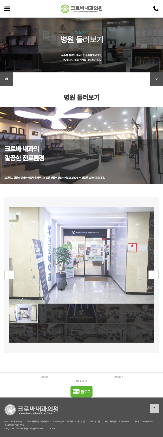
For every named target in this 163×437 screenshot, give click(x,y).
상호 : (6, 421)
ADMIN (52, 428)
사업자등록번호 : (112, 421)
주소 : (29, 421)
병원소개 (44, 377)
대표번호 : (138, 421)
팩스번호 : (8, 424)
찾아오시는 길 (81, 381)
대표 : (91, 421)
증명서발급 (118, 377)
